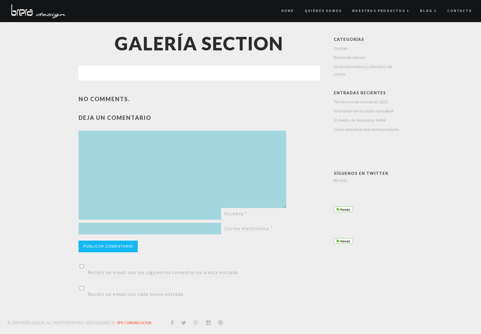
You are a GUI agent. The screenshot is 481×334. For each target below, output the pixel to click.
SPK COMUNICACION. (134, 322)
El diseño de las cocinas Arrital (360, 120)
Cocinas (340, 48)
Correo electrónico (248, 228)
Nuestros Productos (381, 10)
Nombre (235, 213)
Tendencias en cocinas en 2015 (361, 101)
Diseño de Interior (349, 57)
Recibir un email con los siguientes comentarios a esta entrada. (163, 272)
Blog (428, 10)
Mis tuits (340, 180)
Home (287, 10)
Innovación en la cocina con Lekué (364, 111)
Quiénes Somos (323, 10)
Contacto (459, 10)
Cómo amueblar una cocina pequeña (366, 129)
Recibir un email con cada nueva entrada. (136, 294)
